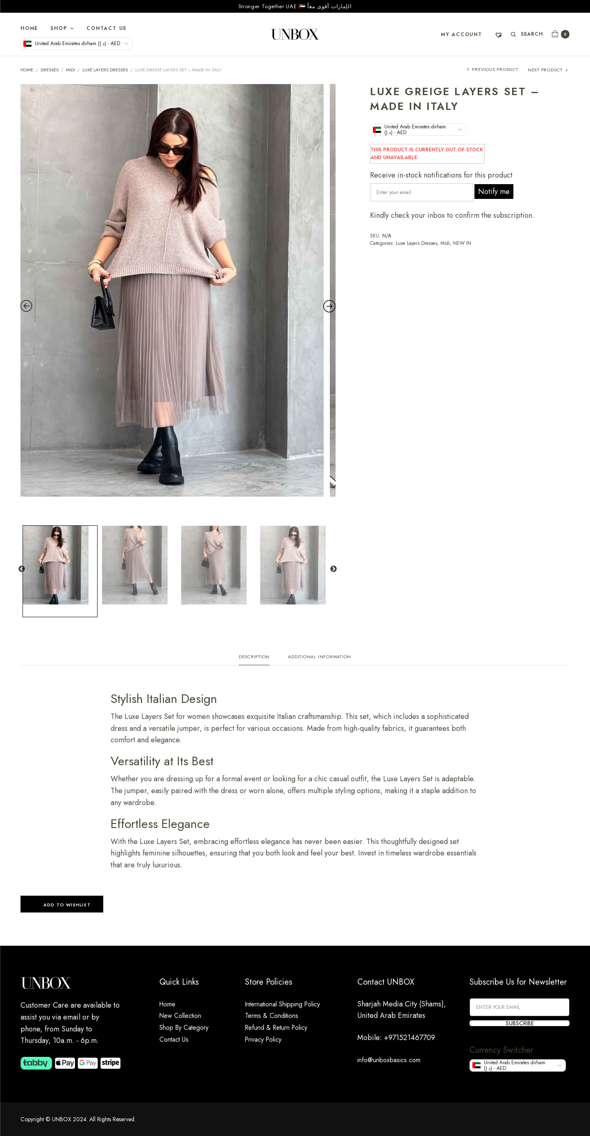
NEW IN (462, 243)
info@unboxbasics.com (393, 1059)
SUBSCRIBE (520, 1023)
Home (29, 28)
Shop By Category (188, 1027)
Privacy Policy (266, 1039)
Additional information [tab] (319, 657)
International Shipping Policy (290, 1004)
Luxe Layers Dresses (105, 69)
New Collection (184, 1016)
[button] (61, 906)
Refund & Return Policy (281, 1027)
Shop (58, 28)
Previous (22, 569)
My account (460, 34)
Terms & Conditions (275, 1016)
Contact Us (106, 28)
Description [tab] (254, 657)
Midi (70, 69)
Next (333, 569)
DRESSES (50, 69)
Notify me (494, 191)
